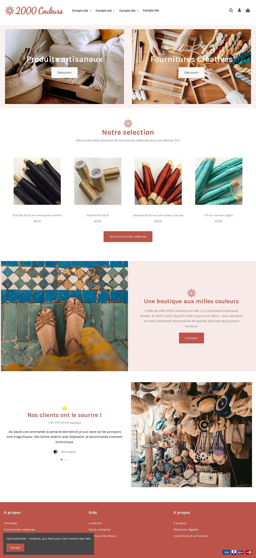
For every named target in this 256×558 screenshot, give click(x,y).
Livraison (95, 523)
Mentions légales (185, 529)
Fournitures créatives (19, 529)
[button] (82, 11)
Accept (15, 547)
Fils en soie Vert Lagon (218, 215)
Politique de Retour (103, 536)
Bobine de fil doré (98, 215)
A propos (179, 523)
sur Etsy (75, 422)
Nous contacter (100, 529)
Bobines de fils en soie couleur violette (37, 215)
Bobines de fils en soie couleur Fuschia (158, 215)
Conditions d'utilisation (190, 536)
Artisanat (10, 523)
